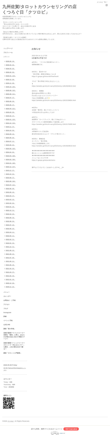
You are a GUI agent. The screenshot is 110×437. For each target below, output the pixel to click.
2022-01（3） (10, 243)
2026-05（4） (10, 61)
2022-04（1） (10, 232)
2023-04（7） (10, 196)
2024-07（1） (10, 141)
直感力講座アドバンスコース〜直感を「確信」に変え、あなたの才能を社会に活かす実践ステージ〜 (14, 336)
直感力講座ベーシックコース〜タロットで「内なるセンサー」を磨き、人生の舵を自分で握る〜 (14, 346)
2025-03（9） (10, 112)
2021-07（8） (10, 257)
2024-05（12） (11, 148)
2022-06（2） (10, 228)
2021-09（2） (10, 250)
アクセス (7, 304)
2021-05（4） (10, 265)
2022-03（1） (10, 236)
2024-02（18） (11, 159)
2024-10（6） (10, 130)
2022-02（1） (10, 239)
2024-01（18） (11, 163)
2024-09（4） (10, 134)
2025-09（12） (11, 90)
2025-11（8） (10, 83)
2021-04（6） (10, 268)
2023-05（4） (10, 192)
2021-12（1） (10, 246)
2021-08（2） (10, 254)
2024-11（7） (10, 126)
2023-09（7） (10, 177)
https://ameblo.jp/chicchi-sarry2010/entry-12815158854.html (54, 100)
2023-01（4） (10, 206)
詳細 (5, 316)
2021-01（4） (10, 279)
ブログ (6, 308)
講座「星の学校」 (10, 329)
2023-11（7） (10, 170)
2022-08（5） (10, 221)
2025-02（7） (10, 116)
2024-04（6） (10, 152)
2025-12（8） (10, 79)
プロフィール (8, 52)
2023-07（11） (11, 185)
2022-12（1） (10, 210)
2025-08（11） (11, 94)
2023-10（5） (10, 174)
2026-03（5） (10, 68)
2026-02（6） (10, 72)
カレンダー (7, 296)
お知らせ (7, 56)
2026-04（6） (10, 65)
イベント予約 (8, 320)
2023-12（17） (11, 166)
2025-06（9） (10, 101)
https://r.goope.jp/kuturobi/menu (43, 160)
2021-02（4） (10, 276)
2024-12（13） (11, 123)
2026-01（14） (11, 76)
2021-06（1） (10, 261)
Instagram (7, 312)
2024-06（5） (10, 145)
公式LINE (7, 324)
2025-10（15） (11, 86)
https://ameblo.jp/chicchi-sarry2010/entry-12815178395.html (54, 124)
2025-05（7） (10, 105)
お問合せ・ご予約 (10, 300)
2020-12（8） (10, 283)
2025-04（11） (11, 108)
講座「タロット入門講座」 (13, 353)
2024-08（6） (10, 137)
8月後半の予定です (39, 58)
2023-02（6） (10, 203)
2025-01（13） (11, 119)
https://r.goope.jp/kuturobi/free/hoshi (45, 76)
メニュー (7, 292)
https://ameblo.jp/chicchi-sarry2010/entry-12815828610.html (54, 86)
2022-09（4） (10, 217)
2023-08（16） (11, 181)
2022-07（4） (10, 225)
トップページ (8, 48)
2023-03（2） (10, 199)
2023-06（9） (10, 188)
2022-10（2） (10, 214)
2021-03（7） (10, 272)
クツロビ (11, 421)
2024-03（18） (11, 156)
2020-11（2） (10, 286)
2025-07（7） (10, 97)
